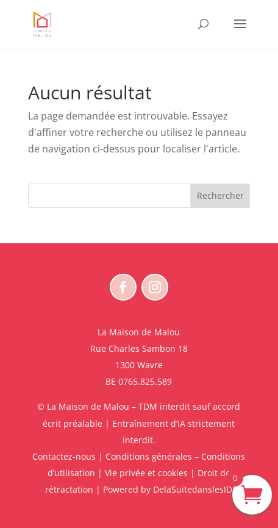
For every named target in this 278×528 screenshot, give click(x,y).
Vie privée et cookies (146, 473)
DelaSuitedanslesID (192, 489)
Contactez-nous (64, 456)
